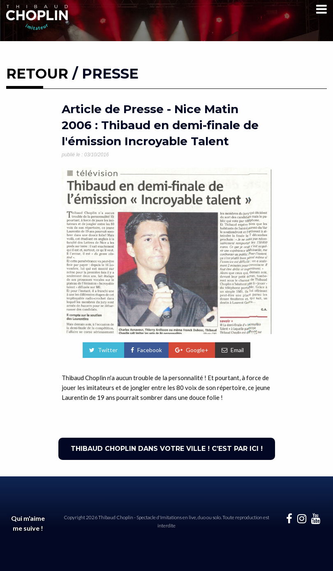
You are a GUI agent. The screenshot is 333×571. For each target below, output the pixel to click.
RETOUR (37, 73)
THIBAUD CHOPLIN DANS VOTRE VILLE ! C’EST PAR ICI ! (167, 449)
